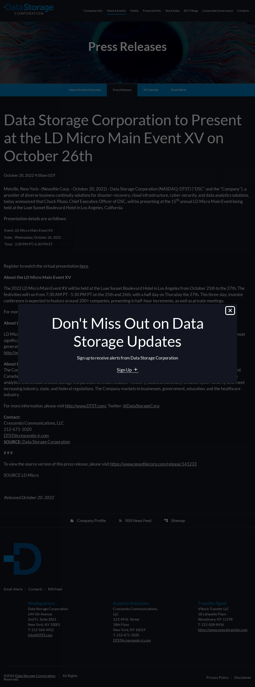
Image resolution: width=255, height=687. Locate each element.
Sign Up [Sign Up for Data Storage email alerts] (124, 369)
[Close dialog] (230, 311)
